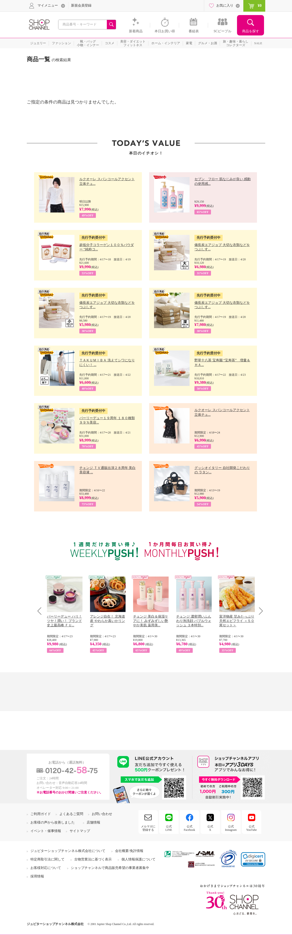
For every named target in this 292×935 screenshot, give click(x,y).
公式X (210, 828)
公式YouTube (251, 828)
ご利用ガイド (40, 814)
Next (259, 611)
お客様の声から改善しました (52, 822)
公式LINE (168, 828)
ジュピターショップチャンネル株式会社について (67, 851)
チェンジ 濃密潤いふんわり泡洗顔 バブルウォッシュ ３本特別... (193, 621)
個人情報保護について (138, 859)
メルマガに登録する (148, 828)
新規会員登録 (81, 5)
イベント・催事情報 (45, 831)
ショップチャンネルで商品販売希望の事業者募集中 (110, 868)
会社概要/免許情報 (129, 851)
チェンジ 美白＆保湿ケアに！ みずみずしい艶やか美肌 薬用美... (150, 621)
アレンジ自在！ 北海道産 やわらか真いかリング (107, 621)
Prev (41, 611)
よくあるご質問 (71, 814)
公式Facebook (189, 828)
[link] (253, 859)
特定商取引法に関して (47, 859)
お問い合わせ (102, 814)
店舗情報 (93, 822)
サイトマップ (80, 831)
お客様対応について (45, 868)
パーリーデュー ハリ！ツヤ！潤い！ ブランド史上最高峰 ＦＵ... (64, 621)
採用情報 (37, 876)
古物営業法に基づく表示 (93, 859)
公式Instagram (231, 828)
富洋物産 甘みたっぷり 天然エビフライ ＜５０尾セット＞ (236, 621)
